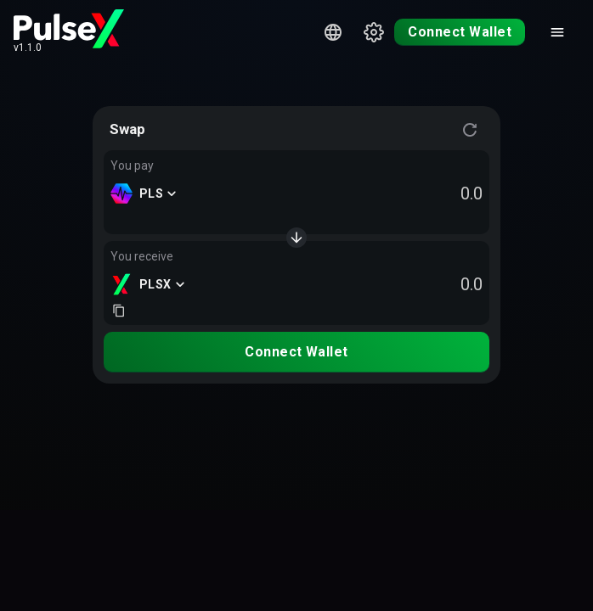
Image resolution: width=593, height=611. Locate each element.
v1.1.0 (28, 47)
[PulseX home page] (69, 28)
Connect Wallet (459, 32)
